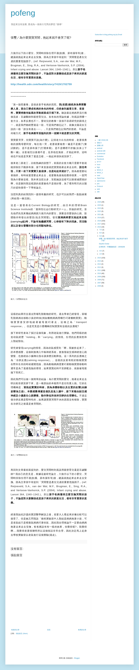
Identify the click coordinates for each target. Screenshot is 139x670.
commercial (101, 154)
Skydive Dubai (104, 244)
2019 (99, 218)
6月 (100, 233)
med (98, 175)
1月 (100, 254)
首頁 (48, 630)
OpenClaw (100, 178)
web (98, 189)
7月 (100, 230)
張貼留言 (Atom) (22, 633)
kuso (98, 164)
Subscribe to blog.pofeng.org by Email (108, 35)
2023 (99, 208)
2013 (99, 264)
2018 (99, 221)
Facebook (100, 159)
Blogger (77, 658)
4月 (100, 251)
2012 (99, 267)
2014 (99, 261)
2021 (99, 214)
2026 (99, 202)
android (99, 148)
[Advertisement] (49, 622)
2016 (99, 227)
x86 (98, 192)
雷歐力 (99, 143)
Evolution (100, 156)
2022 (99, 211)
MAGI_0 (100, 170)
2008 (99, 280)
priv (98, 184)
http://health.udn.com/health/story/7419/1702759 (41, 84)
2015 (99, 258)
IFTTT (99, 162)
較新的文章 (15, 630)
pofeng (23, 12)
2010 (99, 273)
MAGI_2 (100, 173)
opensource (101, 181)
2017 (99, 224)
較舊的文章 (82, 630)
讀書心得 (100, 145)
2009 (99, 277)
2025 (99, 205)
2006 (99, 286)
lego (98, 167)
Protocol (100, 186)
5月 (100, 236)
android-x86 (101, 151)
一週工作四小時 (102, 140)
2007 (99, 283)
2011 (99, 270)
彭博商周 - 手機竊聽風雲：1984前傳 (112, 247)
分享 (13, 232)
